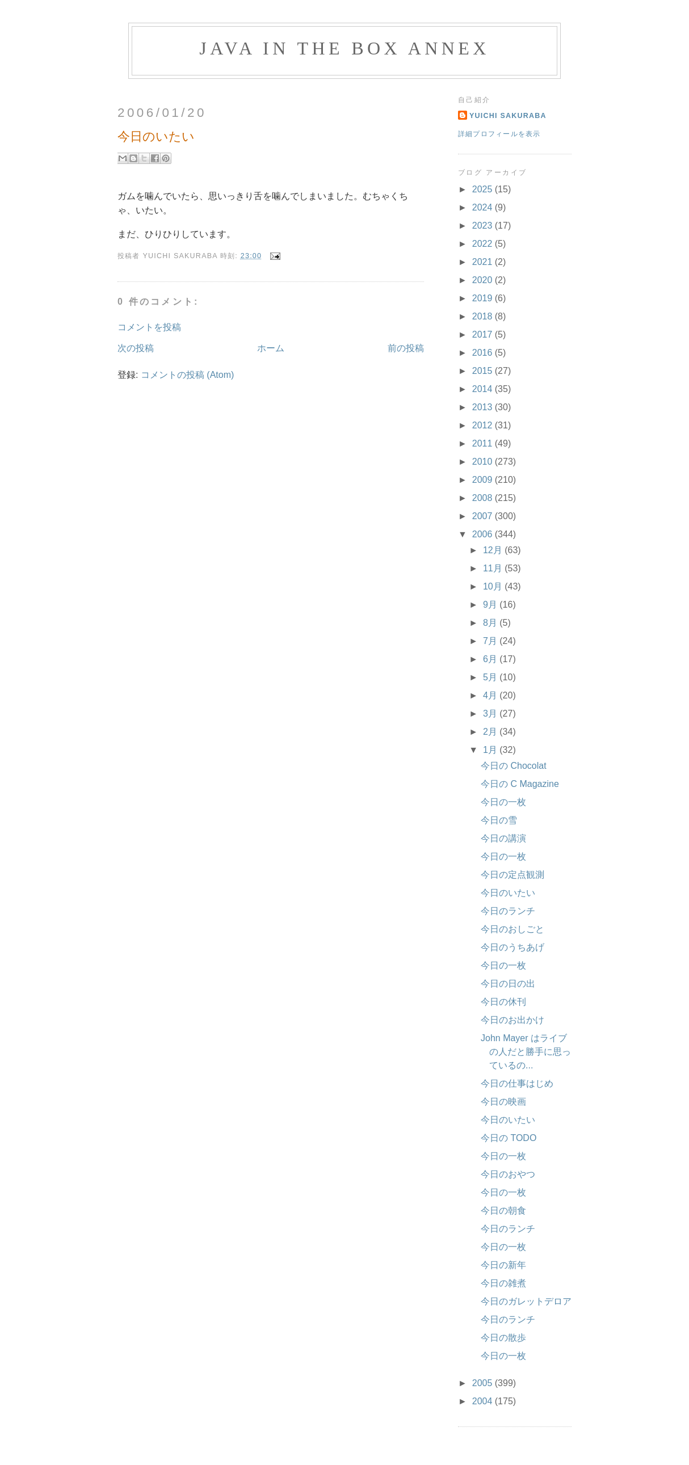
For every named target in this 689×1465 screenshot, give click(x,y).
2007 (483, 516)
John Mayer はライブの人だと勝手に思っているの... (526, 1051)
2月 (491, 731)
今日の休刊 (503, 1002)
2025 (483, 189)
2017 (483, 334)
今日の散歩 (503, 1337)
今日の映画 (503, 1101)
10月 (494, 586)
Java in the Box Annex (344, 48)
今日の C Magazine (520, 784)
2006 (483, 534)
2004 (483, 1401)
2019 (483, 298)
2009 (483, 480)
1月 (491, 750)
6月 (491, 659)
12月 (494, 550)
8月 (491, 623)
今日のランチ (508, 911)
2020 (483, 280)
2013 (483, 407)
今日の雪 (499, 820)
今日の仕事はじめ (517, 1083)
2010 (483, 461)
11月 (494, 568)
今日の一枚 (503, 802)
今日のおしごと (512, 929)
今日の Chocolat (514, 766)
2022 (483, 244)
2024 (483, 207)
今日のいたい (508, 893)
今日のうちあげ (512, 947)
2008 (483, 498)
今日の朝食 (503, 1210)
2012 (483, 425)
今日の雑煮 (503, 1283)
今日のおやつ (508, 1174)
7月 (491, 641)
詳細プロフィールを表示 (499, 134)
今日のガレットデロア (526, 1301)
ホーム (270, 348)
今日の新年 (503, 1265)
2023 (483, 225)
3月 (491, 713)
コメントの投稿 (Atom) (187, 375)
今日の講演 (503, 838)
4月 (491, 695)
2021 (483, 262)
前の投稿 (406, 348)
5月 (491, 677)
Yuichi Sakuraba (508, 116)
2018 (483, 316)
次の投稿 (135, 348)
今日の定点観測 (512, 874)
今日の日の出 (508, 983)
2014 (483, 389)
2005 (483, 1383)
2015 (483, 371)
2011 (483, 443)
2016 (483, 352)
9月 (491, 604)
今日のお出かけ (512, 1020)
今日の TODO (508, 1138)
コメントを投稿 (149, 327)
